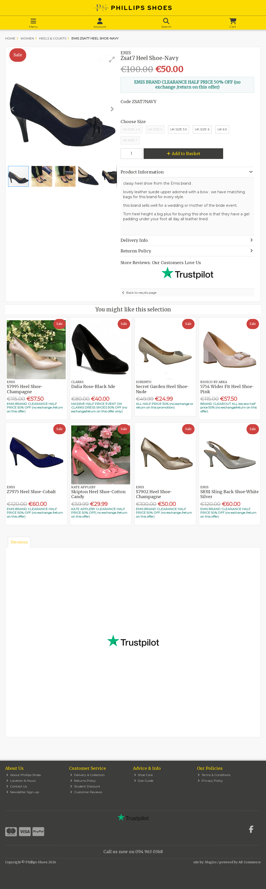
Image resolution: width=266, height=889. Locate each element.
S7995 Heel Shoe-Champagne (25, 389)
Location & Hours (21, 781)
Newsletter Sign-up (22, 792)
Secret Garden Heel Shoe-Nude (162, 389)
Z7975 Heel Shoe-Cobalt (31, 491)
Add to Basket (183, 153)
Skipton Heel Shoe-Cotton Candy (98, 494)
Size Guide (144, 781)
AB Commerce (249, 862)
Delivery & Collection (87, 775)
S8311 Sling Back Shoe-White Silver (229, 494)
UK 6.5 (222, 129)
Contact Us (16, 786)
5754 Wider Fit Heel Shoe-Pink (227, 389)
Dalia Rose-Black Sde (93, 386)
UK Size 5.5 (178, 129)
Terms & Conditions (214, 775)
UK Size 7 (130, 140)
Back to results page (141, 293)
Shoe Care (143, 775)
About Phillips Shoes (23, 775)
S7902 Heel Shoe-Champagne (154, 494)
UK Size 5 (155, 129)
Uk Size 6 (202, 129)
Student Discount (85, 786)
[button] (112, 59)
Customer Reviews (86, 792)
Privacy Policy (210, 781)
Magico (211, 862)
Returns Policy (83, 781)
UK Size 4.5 (131, 129)
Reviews (19, 542)
